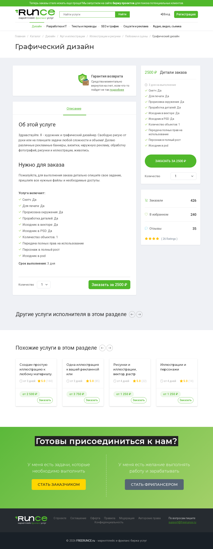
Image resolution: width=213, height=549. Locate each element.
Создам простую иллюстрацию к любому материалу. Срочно (36, 372)
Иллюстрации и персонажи (173, 367)
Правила (109, 518)
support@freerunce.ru (182, 522)
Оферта (95, 518)
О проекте (60, 518)
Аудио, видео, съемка (167, 26)
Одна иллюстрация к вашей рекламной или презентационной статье (82, 374)
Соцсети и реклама (136, 26)
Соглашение (78, 518)
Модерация (126, 518)
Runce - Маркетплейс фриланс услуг (35, 14)
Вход (165, 14)
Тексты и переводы (84, 26)
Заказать (45, 400)
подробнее (117, 89)
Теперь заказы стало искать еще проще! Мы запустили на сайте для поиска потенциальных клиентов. (106, 3)
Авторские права (149, 518)
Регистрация (186, 14)
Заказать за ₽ (109, 284)
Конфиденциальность (109, 522)
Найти (122, 14)
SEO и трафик (110, 26)
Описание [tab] (74, 108)
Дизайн (37, 26)
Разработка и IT (57, 26)
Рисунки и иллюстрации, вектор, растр (125, 369)
